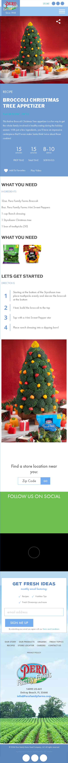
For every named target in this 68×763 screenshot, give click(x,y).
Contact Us (54, 645)
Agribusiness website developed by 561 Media (34, 751)
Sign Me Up (19, 622)
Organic (42, 641)
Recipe (8, 92)
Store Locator (26, 645)
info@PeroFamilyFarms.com (34, 696)
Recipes (11, 645)
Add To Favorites (17, 170)
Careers (41, 645)
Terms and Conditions (51, 629)
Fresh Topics (56, 641)
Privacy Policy (34, 652)
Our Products (27, 641)
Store (46, 3)
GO (45, 481)
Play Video (36, 170)
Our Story (10, 641)
